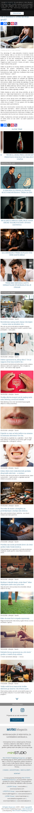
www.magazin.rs (23, 791)
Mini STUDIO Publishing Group (22, 810)
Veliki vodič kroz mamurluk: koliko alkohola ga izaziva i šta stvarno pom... (15, 687)
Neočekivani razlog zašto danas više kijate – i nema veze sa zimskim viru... (16, 323)
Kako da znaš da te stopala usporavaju (15, 618)
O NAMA (5, 770)
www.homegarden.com (16, 798)
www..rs (22, 786)
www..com (17, 789)
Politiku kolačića (7, 9)
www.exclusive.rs (25, 794)
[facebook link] (11, 710)
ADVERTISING (14, 770)
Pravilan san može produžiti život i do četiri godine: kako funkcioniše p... (17, 546)
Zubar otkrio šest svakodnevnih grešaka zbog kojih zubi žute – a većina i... (16, 472)
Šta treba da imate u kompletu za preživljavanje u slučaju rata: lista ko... (15, 509)
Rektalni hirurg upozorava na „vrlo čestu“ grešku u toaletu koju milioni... (16, 653)
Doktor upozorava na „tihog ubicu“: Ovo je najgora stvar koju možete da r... (16, 361)
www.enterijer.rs (21, 796)
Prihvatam (17, 13)
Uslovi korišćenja (27, 809)
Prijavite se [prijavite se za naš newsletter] (17, 720)
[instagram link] (22, 710)
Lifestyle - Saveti (13, 319)
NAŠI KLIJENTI (25, 770)
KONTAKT (17, 773)
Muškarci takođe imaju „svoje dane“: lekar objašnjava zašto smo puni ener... (16, 583)
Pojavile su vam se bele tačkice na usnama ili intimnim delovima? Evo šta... (17, 434)
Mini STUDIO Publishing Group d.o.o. (14, 758)
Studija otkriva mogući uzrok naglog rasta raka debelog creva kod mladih (16, 398)
